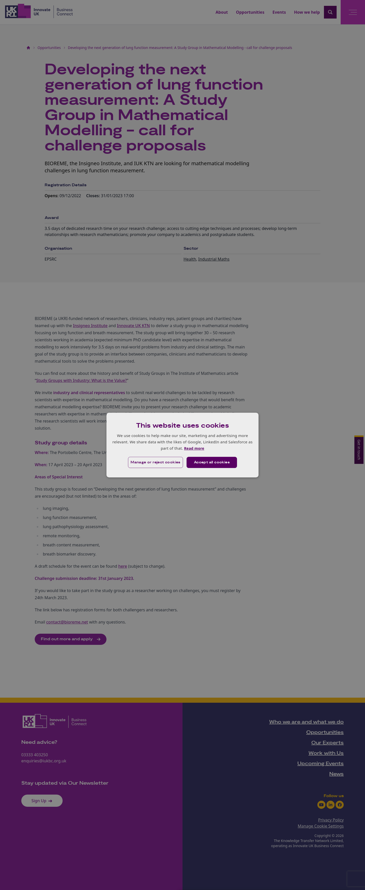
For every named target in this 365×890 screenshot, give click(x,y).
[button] (155, 462)
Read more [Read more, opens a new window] (194, 448)
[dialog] (182, 444)
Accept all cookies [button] (212, 462)
